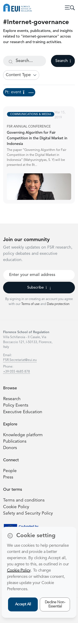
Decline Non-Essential (55, 604)
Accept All (23, 604)
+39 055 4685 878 (16, 371)
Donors (10, 448)
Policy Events (15, 405)
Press (8, 477)
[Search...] (24, 61)
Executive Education (22, 412)
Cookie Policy (16, 507)
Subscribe (39, 287)
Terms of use (30, 304)
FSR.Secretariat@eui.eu (20, 360)
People (10, 471)
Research (12, 399)
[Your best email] (39, 275)
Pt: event (19, 92)
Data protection (58, 304)
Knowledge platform (23, 435)
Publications (14, 441)
